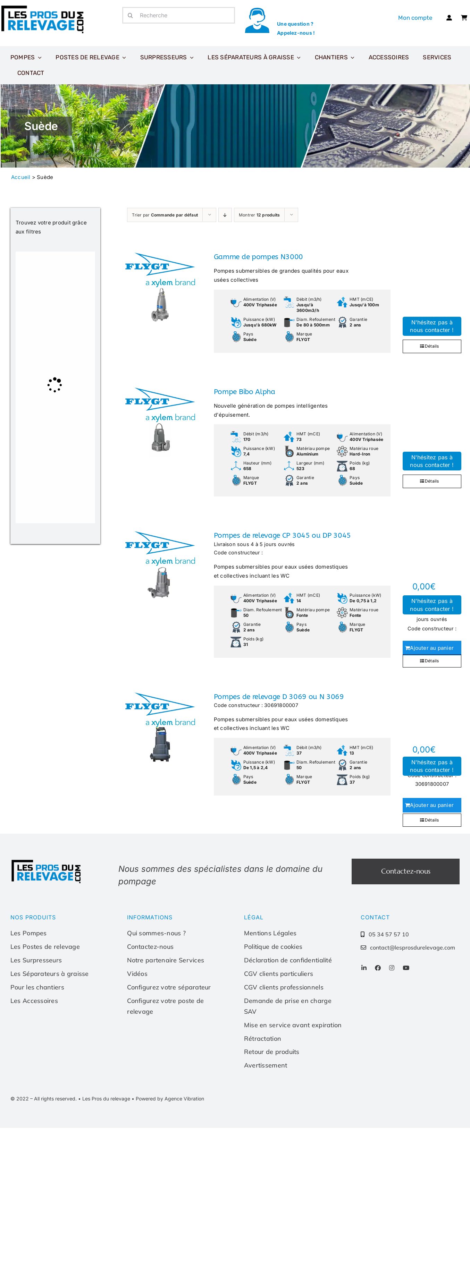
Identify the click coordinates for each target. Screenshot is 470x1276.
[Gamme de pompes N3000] (160, 287)
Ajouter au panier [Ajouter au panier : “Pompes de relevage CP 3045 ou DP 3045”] (432, 648)
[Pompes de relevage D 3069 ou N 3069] (160, 727)
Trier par (165, 215)
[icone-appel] (257, 9)
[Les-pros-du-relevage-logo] (46, 861)
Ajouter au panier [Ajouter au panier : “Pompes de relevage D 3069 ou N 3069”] (432, 805)
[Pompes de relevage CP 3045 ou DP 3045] (160, 566)
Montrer (259, 215)
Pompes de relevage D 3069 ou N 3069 (279, 696)
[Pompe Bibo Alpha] (160, 422)
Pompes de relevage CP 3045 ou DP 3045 (282, 535)
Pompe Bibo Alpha (244, 392)
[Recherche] (178, 15)
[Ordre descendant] (225, 215)
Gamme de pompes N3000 (258, 257)
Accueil (21, 177)
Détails (432, 346)
